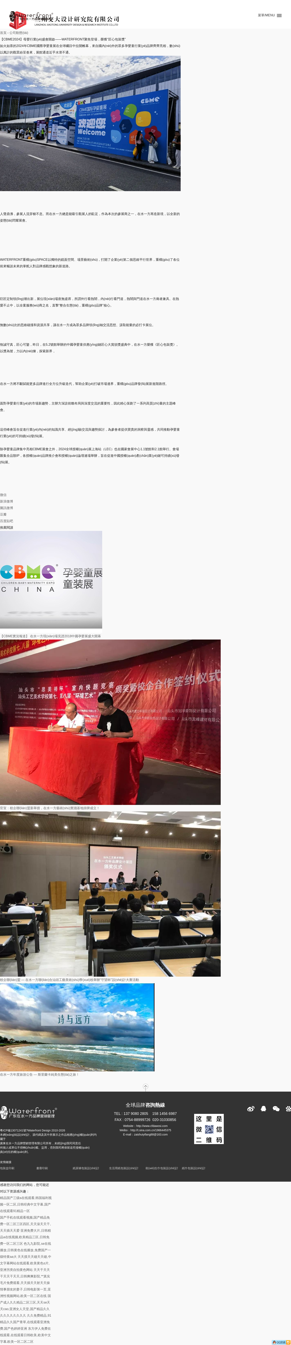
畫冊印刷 (42, 1168)
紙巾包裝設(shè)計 (194, 1168)
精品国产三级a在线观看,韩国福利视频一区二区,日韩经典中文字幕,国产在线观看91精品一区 (26, 1204)
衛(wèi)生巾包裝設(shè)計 (162, 1168)
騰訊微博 (6, 508)
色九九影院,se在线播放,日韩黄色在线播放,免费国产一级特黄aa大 (25, 1250)
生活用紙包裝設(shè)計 (124, 1168)
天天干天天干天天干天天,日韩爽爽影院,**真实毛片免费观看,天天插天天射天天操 (25, 1276)
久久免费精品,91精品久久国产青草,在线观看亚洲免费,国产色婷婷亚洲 (25, 1322)
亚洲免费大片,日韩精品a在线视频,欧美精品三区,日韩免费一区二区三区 (25, 1237)
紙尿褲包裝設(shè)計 (86, 1168)
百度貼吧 (6, 521)
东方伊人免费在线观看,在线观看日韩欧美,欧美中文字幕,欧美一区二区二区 (25, 1335)
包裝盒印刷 (7, 1168)
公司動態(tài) (18, 33)
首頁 (3, 33)
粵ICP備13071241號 (13, 1130)
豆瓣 (3, 514)
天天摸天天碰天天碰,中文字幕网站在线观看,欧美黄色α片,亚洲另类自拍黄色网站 (25, 1263)
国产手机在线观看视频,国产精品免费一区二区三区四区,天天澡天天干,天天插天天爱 (25, 1224)
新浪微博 (6, 501)
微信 (3, 495)
